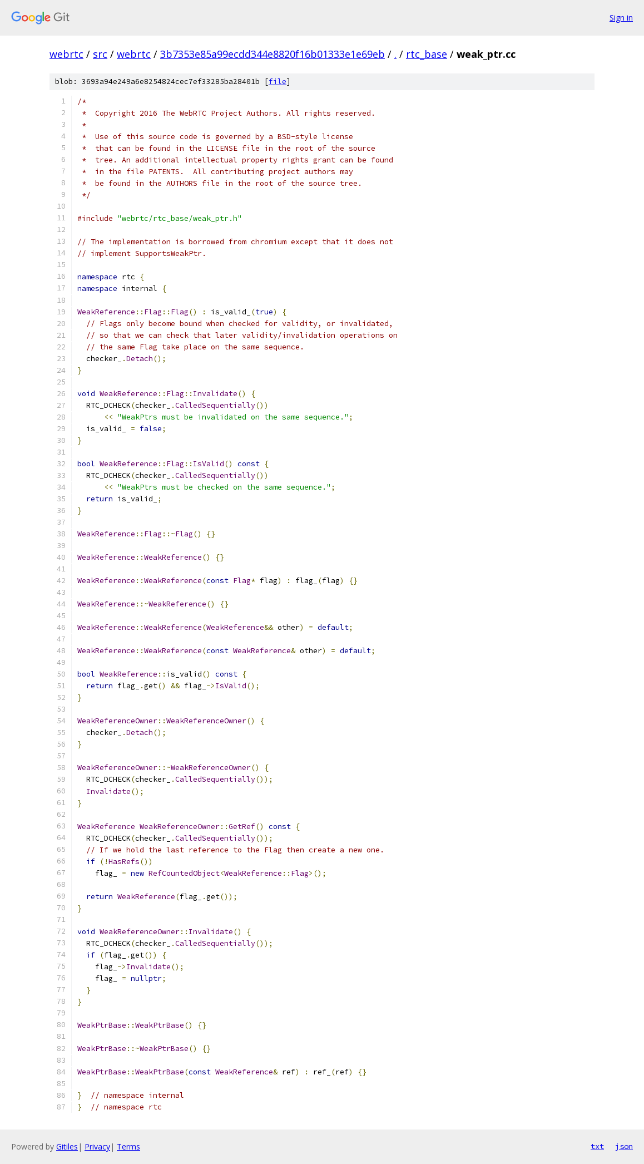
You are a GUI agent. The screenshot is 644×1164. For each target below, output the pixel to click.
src (100, 54)
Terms (128, 1146)
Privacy (97, 1146)
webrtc (66, 54)
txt (597, 1146)
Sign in (621, 17)
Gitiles (67, 1146)
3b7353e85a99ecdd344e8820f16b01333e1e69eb (272, 54)
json (624, 1146)
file (277, 81)
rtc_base (426, 54)
